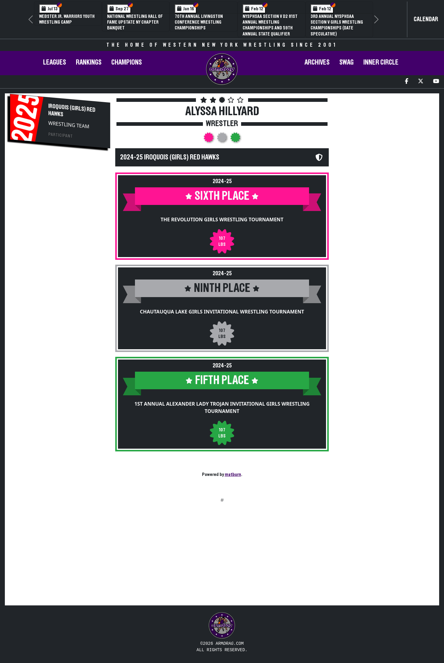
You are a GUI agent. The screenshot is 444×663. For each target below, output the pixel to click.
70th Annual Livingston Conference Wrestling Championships (199, 22)
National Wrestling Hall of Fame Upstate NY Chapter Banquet (135, 22)
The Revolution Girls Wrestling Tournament (222, 219)
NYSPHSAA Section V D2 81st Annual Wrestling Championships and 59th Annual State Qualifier (270, 25)
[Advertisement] (60, 201)
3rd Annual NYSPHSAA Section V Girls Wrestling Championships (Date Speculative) (337, 25)
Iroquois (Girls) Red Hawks (71, 110)
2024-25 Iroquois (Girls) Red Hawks (169, 157)
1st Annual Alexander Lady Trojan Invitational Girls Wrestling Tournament (222, 407)
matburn (233, 474)
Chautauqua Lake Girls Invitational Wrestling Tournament (222, 311)
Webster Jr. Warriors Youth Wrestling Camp (67, 19)
